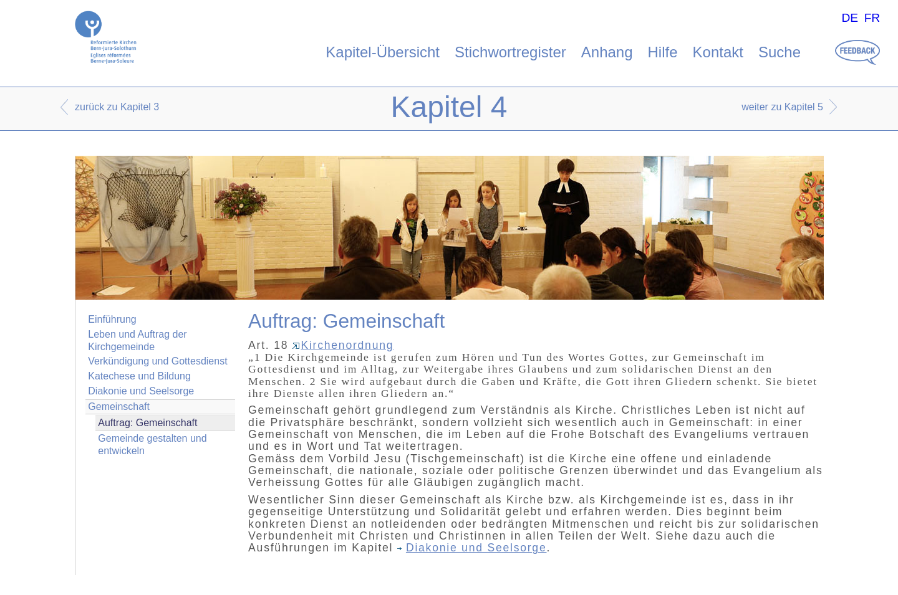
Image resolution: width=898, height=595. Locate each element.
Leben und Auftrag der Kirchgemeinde (137, 340)
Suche (779, 52)
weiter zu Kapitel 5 (782, 107)
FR (872, 17)
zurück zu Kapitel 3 (117, 107)
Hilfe (663, 52)
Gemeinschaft (119, 406)
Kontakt (718, 52)
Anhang (607, 52)
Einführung (112, 319)
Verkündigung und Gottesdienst (157, 361)
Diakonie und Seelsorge (141, 391)
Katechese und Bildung (139, 376)
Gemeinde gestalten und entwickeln (152, 444)
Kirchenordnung (342, 345)
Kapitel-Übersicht (383, 52)
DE (849, 17)
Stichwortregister (510, 52)
